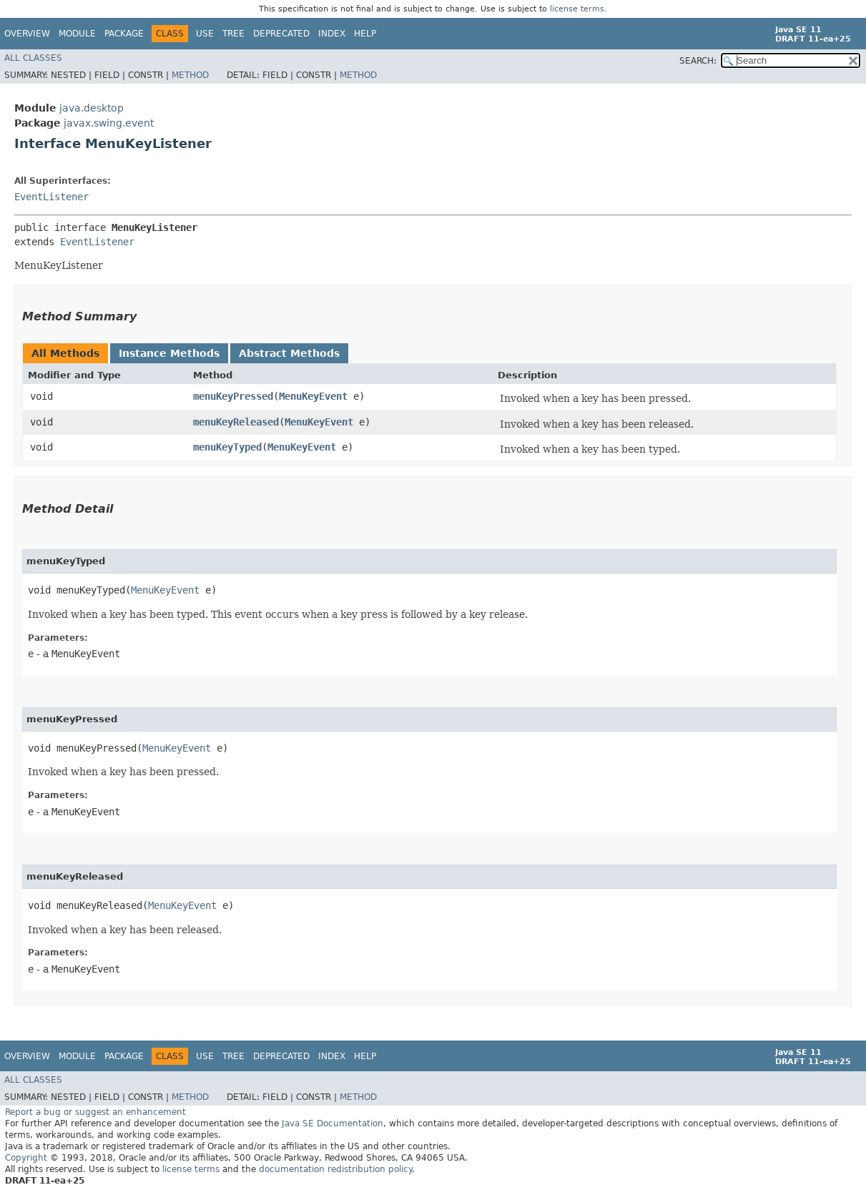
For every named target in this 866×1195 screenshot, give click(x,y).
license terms (577, 9)
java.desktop (91, 108)
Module (77, 34)
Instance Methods (169, 353)
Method (190, 75)
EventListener (51, 196)
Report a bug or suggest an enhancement (95, 1112)
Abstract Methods (289, 353)
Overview (27, 34)
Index (331, 34)
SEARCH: (698, 61)
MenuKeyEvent (313, 396)
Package (124, 34)
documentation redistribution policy (335, 1169)
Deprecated (281, 34)
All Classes (33, 58)
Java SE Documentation (332, 1123)
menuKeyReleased (236, 422)
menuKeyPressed (233, 396)
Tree (233, 34)
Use (205, 34)
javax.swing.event (109, 123)
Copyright (26, 1158)
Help (365, 34)
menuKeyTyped (227, 447)
